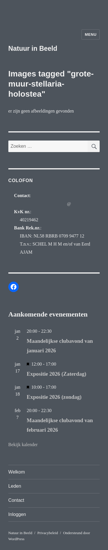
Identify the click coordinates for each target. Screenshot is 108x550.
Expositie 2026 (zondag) (54, 397)
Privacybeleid (47, 533)
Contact (16, 500)
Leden (14, 486)
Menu (90, 34)
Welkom (16, 471)
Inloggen (17, 514)
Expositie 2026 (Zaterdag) (56, 374)
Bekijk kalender (23, 444)
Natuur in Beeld (32, 48)
